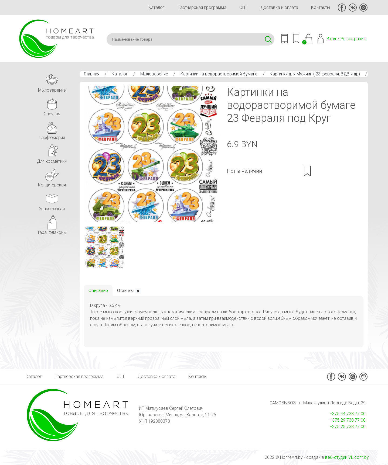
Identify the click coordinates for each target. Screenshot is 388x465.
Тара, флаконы (51, 224)
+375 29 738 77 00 (348, 420)
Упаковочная (52, 200)
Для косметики (52, 153)
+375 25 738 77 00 (348, 426)
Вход (331, 38)
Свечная (51, 105)
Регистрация (353, 38)
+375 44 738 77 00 (348, 413)
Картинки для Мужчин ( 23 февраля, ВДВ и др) (315, 74)
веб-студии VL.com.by (347, 457)
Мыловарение (154, 74)
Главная (91, 74)
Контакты (320, 7)
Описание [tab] (98, 290)
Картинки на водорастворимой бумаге (219, 74)
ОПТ (243, 7)
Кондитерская (52, 177)
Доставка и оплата (279, 7)
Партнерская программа (202, 7)
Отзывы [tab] (129, 291)
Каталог (156, 7)
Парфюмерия (52, 129)
